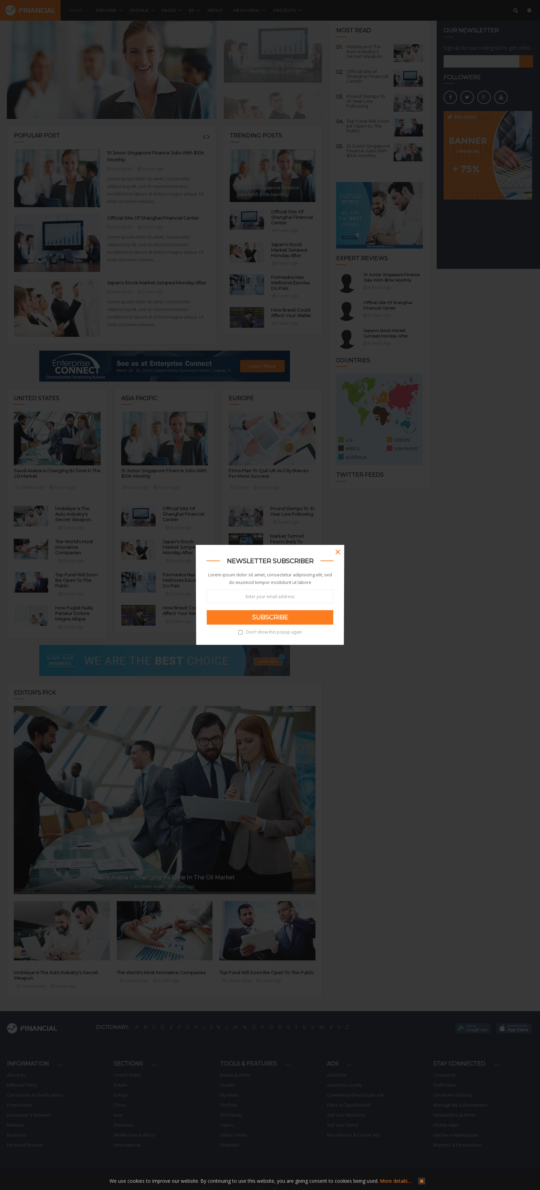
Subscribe (270, 617)
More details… (396, 1181)
